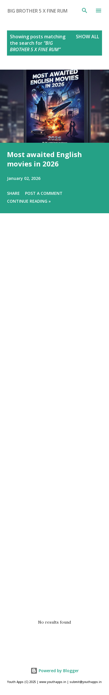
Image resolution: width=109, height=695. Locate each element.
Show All (87, 36)
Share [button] (13, 193)
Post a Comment (43, 193)
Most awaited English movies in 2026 (44, 158)
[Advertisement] (54, 418)
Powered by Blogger (55, 670)
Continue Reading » (29, 201)
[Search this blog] (44, 11)
